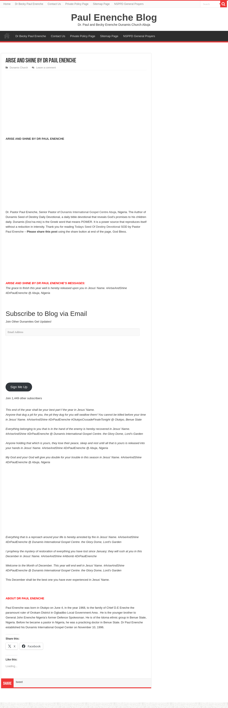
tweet (19, 682)
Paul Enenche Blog (114, 17)
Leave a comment (46, 67)
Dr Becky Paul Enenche (29, 4)
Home (6, 4)
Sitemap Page (101, 4)
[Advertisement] (76, 103)
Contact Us (54, 4)
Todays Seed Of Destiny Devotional (97, 226)
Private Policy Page (76, 4)
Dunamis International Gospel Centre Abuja (88, 212)
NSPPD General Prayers (129, 4)
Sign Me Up (18, 387)
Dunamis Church (19, 67)
